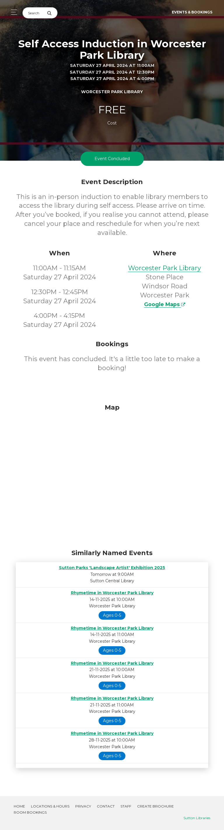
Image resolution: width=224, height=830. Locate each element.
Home (19, 806)
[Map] (112, 475)
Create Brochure (155, 806)
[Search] (34, 12)
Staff (125, 806)
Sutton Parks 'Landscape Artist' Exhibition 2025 (112, 567)
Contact (106, 806)
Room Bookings (30, 812)
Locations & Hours (50, 806)
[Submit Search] (52, 12)
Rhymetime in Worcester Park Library (112, 592)
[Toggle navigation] (12, 12)
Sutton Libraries (196, 818)
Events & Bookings (192, 12)
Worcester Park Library (164, 268)
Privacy (83, 806)
